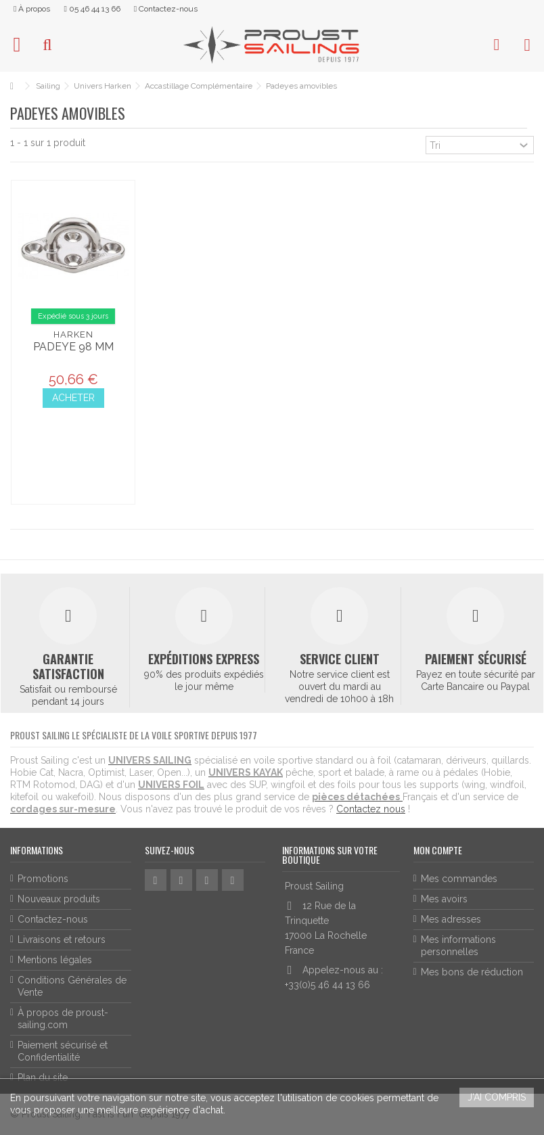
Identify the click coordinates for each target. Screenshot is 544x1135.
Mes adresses (451, 919)
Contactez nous (370, 809)
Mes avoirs (444, 899)
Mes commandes (459, 878)
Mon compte (437, 850)
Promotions (43, 878)
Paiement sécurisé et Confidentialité (63, 1051)
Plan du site (43, 1077)
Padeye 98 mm (73, 346)
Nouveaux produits (59, 899)
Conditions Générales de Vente (72, 986)
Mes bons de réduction (472, 972)
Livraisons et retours (62, 939)
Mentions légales (55, 959)
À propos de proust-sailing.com (63, 1018)
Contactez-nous (53, 919)
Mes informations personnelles (458, 945)
